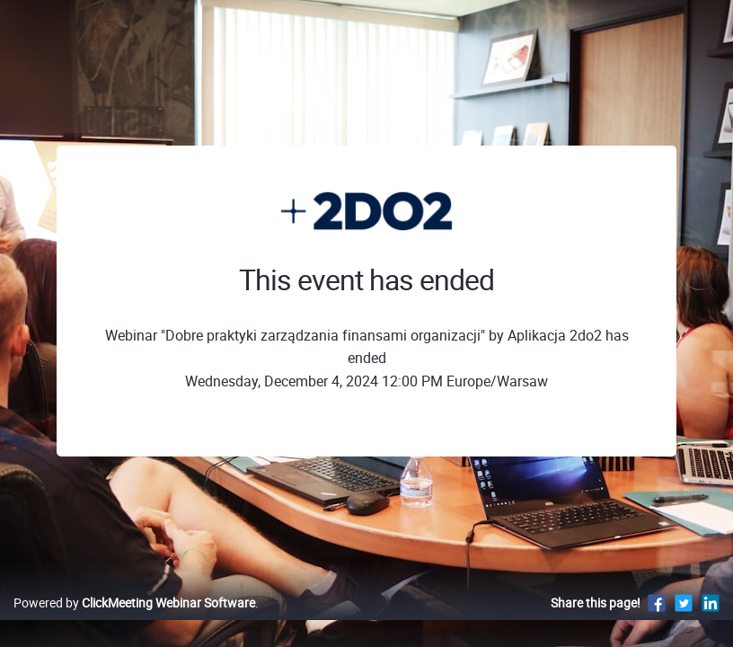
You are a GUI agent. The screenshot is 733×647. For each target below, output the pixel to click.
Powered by (134, 621)
